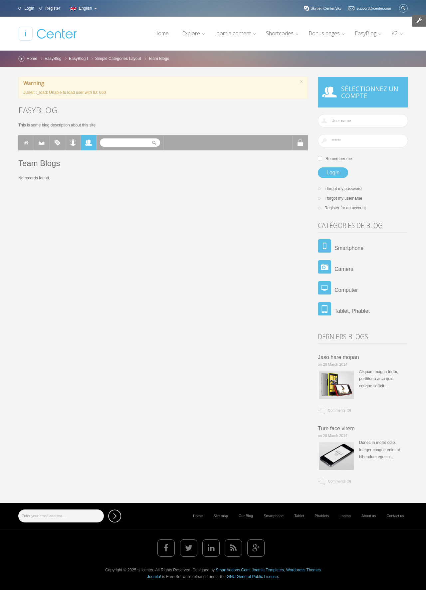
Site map (220, 516)
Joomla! (154, 576)
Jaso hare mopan (338, 357)
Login (28, 8)
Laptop (345, 516)
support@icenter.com (373, 8)
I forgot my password (342, 188)
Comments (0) (339, 410)
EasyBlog (53, 58)
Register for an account (345, 208)
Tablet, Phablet (352, 311)
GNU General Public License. (253, 576)
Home (32, 58)
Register (52, 8)
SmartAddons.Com (232, 570)
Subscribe (114, 515)
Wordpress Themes (303, 570)
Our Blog (246, 516)
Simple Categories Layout (118, 58)
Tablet (299, 516)
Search (403, 8)
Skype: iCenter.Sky (326, 8)
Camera (343, 269)
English (83, 8)
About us (368, 516)
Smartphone (348, 248)
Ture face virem (336, 428)
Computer (346, 290)
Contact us (395, 516)
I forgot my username (343, 198)
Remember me (338, 158)
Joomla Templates (268, 570)
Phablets (322, 516)
